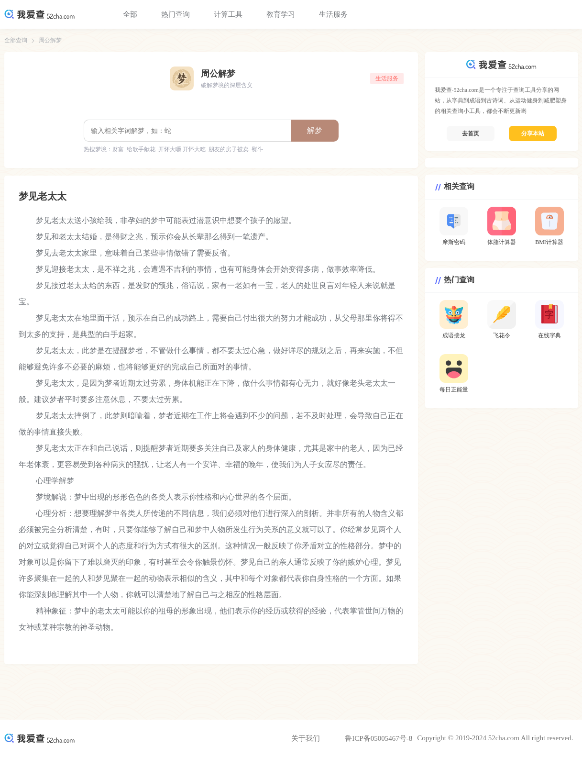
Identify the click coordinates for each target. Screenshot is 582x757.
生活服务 (333, 14)
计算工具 (228, 14)
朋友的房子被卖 (229, 149)
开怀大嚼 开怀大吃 (182, 149)
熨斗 (257, 149)
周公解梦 (50, 40)
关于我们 (305, 738)
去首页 (470, 133)
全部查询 (15, 40)
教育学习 (280, 14)
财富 (118, 149)
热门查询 (175, 14)
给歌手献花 (141, 149)
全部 (130, 14)
